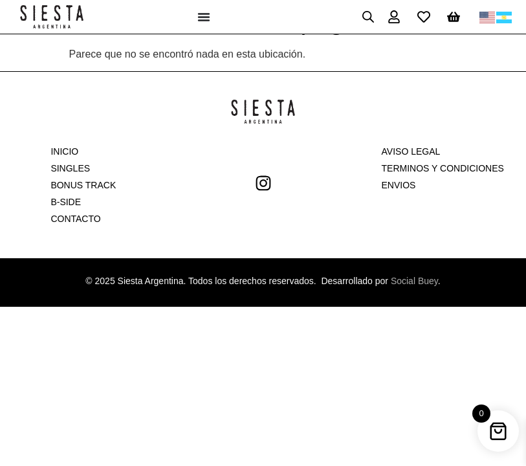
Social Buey (414, 281)
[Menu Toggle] (203, 16)
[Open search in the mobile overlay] (368, 17)
